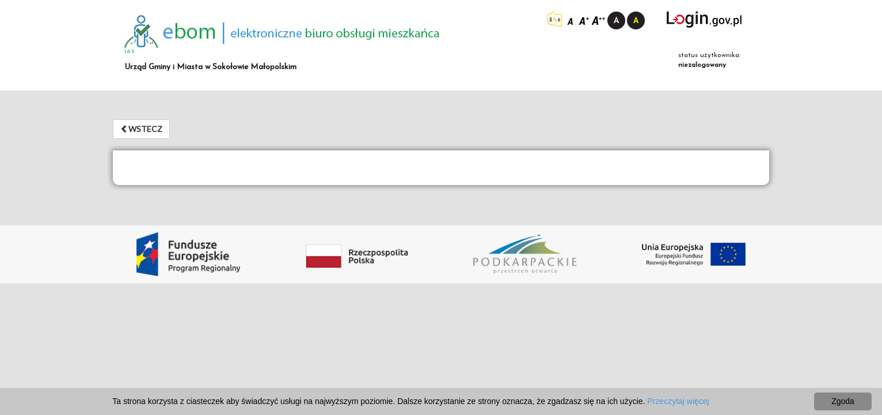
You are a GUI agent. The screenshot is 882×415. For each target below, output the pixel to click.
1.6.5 (129, 51)
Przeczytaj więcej (678, 401)
